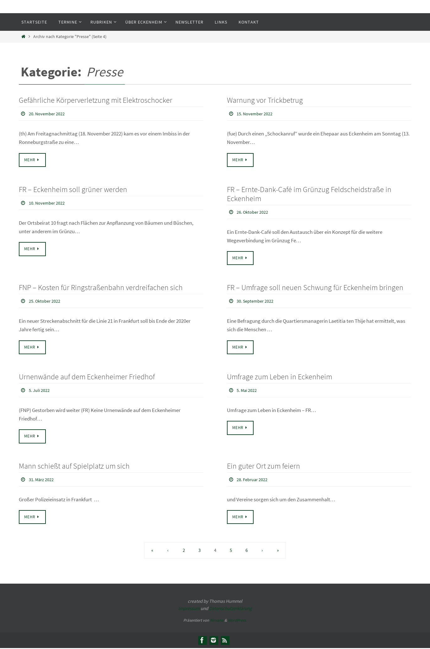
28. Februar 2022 (254, 480)
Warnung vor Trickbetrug (265, 100)
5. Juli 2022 (40, 390)
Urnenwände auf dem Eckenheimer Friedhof (87, 377)
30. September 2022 (257, 301)
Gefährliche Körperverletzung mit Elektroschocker (95, 100)
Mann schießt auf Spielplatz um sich (74, 466)
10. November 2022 (49, 203)
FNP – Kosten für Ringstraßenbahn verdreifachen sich (101, 288)
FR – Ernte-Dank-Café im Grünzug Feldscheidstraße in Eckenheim (309, 193)
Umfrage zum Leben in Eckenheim (279, 377)
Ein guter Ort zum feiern (263, 466)
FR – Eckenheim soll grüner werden (73, 189)
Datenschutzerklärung (230, 609)
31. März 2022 (43, 480)
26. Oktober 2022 (254, 212)
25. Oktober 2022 (47, 301)
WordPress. (237, 621)
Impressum (189, 609)
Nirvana (216, 621)
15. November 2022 (257, 113)
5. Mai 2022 (248, 390)
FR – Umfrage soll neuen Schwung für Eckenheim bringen (315, 288)
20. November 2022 (49, 113)
